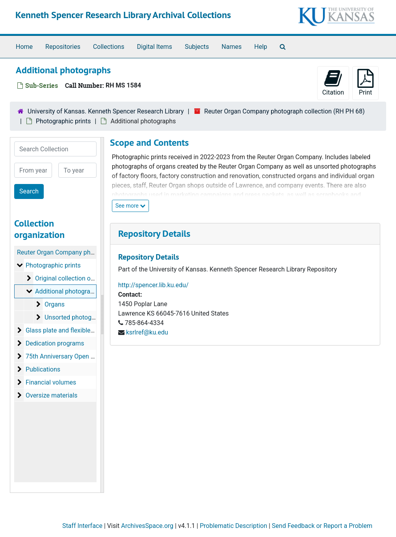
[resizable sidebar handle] (102, 315)
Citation (333, 82)
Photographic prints (63, 121)
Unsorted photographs (76, 317)
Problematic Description (233, 526)
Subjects (197, 46)
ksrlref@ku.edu (147, 332)
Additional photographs (67, 291)
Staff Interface (82, 526)
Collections (109, 46)
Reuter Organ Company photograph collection (81, 252)
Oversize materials (52, 395)
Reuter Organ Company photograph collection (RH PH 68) (284, 111)
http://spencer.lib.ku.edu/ (153, 285)
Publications (43, 369)
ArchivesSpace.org (147, 526)
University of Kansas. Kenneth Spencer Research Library (106, 111)
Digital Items (154, 46)
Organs (55, 304)
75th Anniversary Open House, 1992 (76, 356)
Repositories (62, 46)
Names (231, 46)
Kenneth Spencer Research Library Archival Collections (123, 15)
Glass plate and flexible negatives (72, 330)
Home (24, 46)
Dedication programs (55, 343)
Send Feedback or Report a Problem (322, 526)
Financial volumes (51, 382)
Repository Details (154, 233)
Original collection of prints (72, 278)
